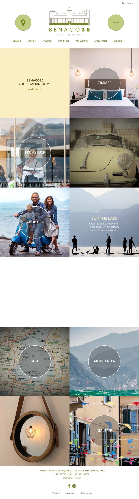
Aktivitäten (101, 41)
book (115, 22)
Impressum (70, 493)
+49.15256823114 (63, 474)
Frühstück (64, 41)
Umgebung (83, 41)
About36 (119, 41)
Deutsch (127, 3)
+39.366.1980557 (81, 474)
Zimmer (17, 41)
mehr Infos (34, 89)
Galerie (32, 41)
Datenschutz (86, 493)
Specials (46, 41)
